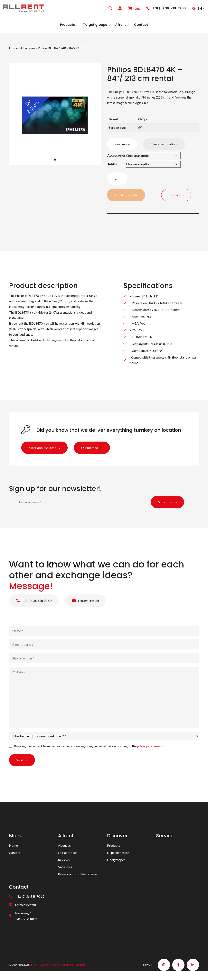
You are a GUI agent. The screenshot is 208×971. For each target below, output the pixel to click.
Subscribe (165, 502)
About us (64, 845)
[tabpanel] (55, 114)
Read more (122, 144)
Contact (14, 852)
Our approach (67, 852)
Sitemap (80, 965)
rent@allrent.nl (85, 600)
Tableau (113, 164)
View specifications (164, 144)
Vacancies (65, 867)
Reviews (64, 860)
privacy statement (149, 746)
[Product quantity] (117, 178)
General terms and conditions (56, 965)
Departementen (118, 852)
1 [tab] (55, 160)
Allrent (33, 965)
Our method (89, 448)
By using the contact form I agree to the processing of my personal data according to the (88, 746)
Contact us (176, 195)
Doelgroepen (116, 860)
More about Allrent (42, 448)
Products (113, 845)
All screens (27, 48)
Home (13, 48)
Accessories (116, 155)
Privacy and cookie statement (79, 874)
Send (19, 760)
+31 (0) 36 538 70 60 (33, 600)
